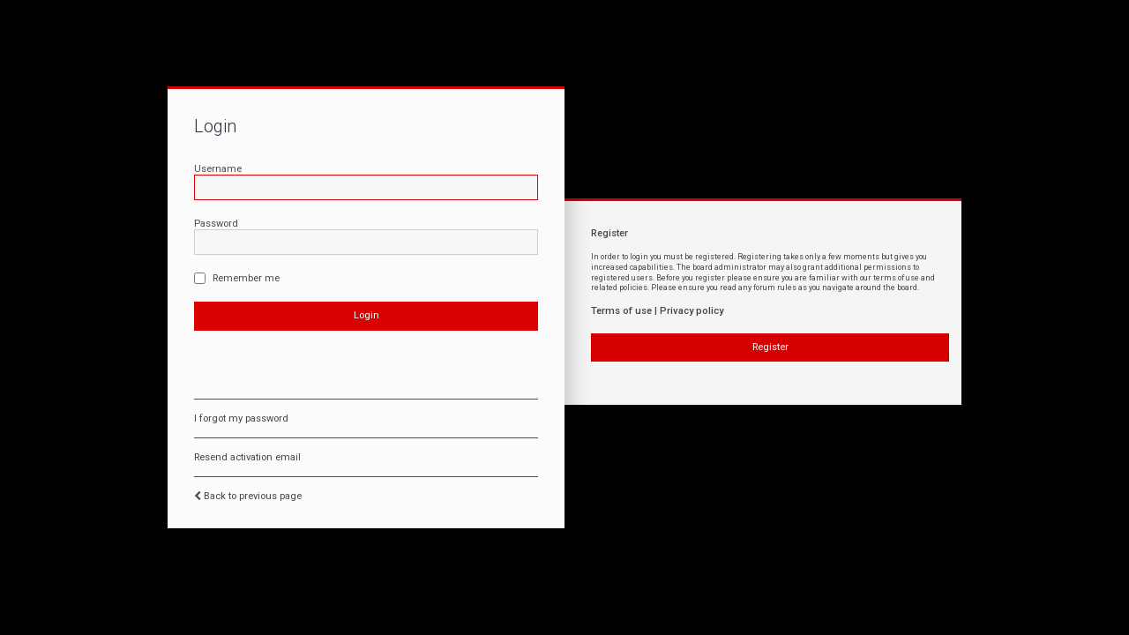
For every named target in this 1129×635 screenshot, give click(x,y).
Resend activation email (247, 457)
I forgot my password (241, 418)
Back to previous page (253, 496)
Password (216, 223)
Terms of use (621, 311)
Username (218, 169)
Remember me (237, 278)
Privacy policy (691, 311)
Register (770, 347)
